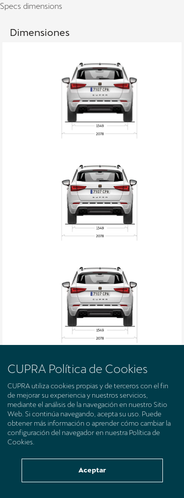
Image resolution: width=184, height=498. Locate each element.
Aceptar (92, 470)
